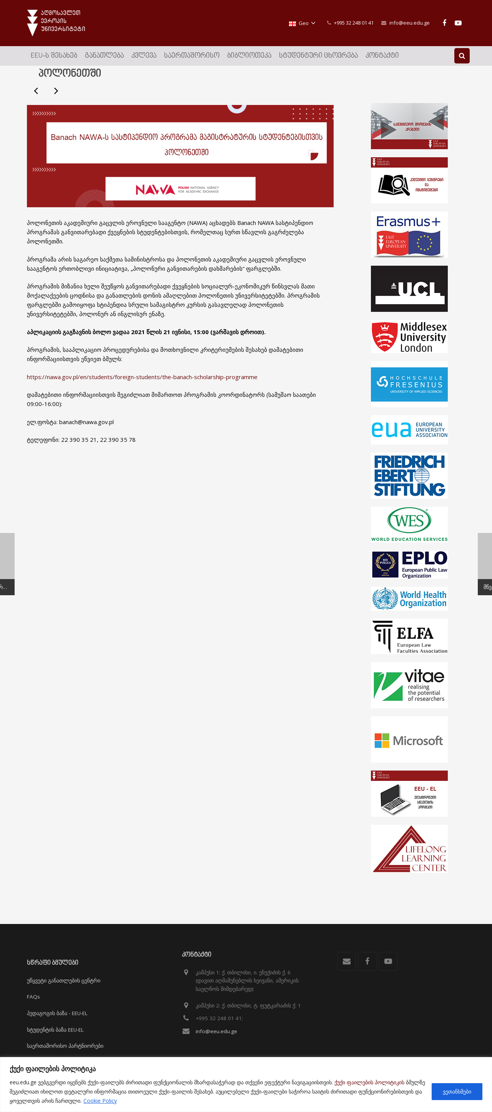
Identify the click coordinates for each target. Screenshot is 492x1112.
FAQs (33, 996)
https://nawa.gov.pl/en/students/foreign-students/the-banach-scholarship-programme (142, 397)
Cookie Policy (100, 1100)
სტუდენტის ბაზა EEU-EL (55, 1029)
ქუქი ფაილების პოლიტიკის (369, 1082)
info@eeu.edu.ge (409, 22)
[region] (246, 1084)
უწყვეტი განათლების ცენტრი (63, 980)
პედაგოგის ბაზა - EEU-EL (57, 1013)
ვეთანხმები (457, 1091)
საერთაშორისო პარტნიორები (65, 1045)
